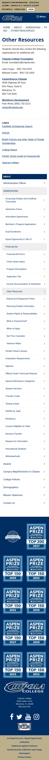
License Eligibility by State (17, 426)
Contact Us (9, 503)
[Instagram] (36, 717)
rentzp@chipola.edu (12, 107)
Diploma (9, 366)
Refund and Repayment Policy (21, 299)
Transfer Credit (12, 396)
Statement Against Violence (24, 746)
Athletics (34, 3)
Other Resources (14, 291)
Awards (7, 464)
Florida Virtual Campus (16, 351)
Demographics (10, 487)
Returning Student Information (20, 306)
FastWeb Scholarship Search (17, 126)
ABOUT (7, 176)
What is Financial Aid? (17, 321)
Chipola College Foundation (17, 59)
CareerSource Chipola (14, 79)
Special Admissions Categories (20, 381)
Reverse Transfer (13, 434)
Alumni (5, 6)
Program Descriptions (17, 269)
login (31, 9)
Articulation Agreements (16, 216)
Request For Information (15, 3)
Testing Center (12, 403)
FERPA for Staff (12, 411)
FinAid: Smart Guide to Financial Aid (21, 156)
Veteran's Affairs (10, 162)
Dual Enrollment (13, 231)
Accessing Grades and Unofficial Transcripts (20, 200)
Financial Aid (11, 246)
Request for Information (16, 441)
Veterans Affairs (14, 343)
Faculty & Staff (31, 6)
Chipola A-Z (16, 6)
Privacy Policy (24, 757)
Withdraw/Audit (12, 456)
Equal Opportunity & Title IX (18, 239)
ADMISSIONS (10, 191)
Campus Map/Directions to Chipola (21, 471)
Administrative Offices (14, 183)
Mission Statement (13, 495)
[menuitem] (31, 9)
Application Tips (14, 276)
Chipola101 (19, 9)
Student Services (13, 388)
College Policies (11, 479)
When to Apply (13, 328)
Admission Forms (13, 209)
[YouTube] (28, 717)
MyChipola (7, 9)
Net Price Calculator (16, 336)
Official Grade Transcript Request (21, 373)
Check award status (16, 262)
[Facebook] (12, 717)
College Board (9, 149)
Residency (10, 419)
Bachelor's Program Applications (20, 224)
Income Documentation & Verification (24, 284)
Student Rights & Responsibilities (22, 314)
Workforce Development (15, 100)
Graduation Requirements (17, 358)
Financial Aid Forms (16, 254)
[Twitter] (19, 717)
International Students (15, 449)
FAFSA (6, 133)
